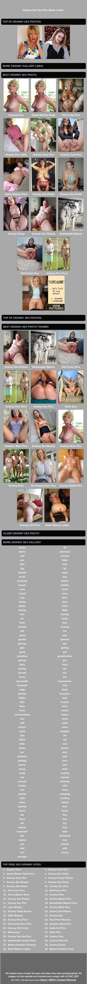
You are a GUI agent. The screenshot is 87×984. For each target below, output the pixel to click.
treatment (22, 831)
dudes (22, 606)
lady (64, 698)
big (22, 568)
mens (65, 718)
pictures (22, 756)
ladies (22, 698)
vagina (22, 840)
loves (22, 710)
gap (65, 635)
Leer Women (15, 907)
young (64, 852)
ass (22, 560)
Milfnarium (14, 932)
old (65, 739)
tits (22, 823)
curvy (65, 593)
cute (22, 597)
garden (22, 639)
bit (64, 568)
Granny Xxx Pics (17, 903)
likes (22, 706)
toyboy (22, 827)
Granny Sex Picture (19, 899)
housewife (22, 681)
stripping (65, 794)
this (65, 815)
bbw (22, 564)
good (22, 652)
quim (65, 769)
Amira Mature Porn (18, 894)
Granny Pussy (58, 944)
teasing (22, 806)
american (65, 551)
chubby (65, 585)
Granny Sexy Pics (17, 878)
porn (64, 760)
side (64, 785)
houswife (22, 685)
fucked (22, 627)
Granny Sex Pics (59, 886)
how (64, 685)
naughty (64, 731)
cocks (64, 589)
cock (22, 589)
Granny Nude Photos (20, 911)
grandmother (64, 656)
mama (64, 710)
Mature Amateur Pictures (22, 944)
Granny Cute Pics (58, 869)
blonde (22, 572)
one (65, 744)
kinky (65, 689)
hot (65, 677)
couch (22, 593)
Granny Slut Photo (17, 886)
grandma (22, 656)
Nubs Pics (55, 932)
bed (65, 564)
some (65, 790)
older (22, 744)
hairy (22, 664)
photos (65, 748)
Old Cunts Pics (16, 890)
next (22, 735)
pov (65, 764)
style (22, 798)
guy (65, 660)
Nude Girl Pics (58, 928)
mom (65, 727)
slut (22, 790)
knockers (65, 693)
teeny (65, 810)
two (22, 835)
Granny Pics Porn (18, 919)
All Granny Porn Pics (20, 924)
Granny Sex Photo (58, 882)
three (22, 819)
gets (22, 647)
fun (65, 631)
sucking (64, 798)
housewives (65, 681)
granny (22, 660)
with (64, 848)
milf (22, 723)
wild (22, 848)
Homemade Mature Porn (63, 903)
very (64, 840)
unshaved (64, 835)
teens (22, 810)
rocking (64, 773)
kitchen (22, 693)
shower (22, 781)
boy (65, 576)
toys (64, 827)
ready (22, 773)
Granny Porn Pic (59, 940)
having (22, 668)
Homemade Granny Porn (22, 940)
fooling (65, 614)
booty (22, 576)
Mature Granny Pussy (62, 949)
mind (65, 723)
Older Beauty (15, 915)
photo (22, 748)
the (22, 815)
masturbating (22, 714)
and (22, 556)
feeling (22, 610)
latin (22, 702)
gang (22, 635)
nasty (22, 731)
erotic (65, 606)
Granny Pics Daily (58, 873)
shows (22, 785)
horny (22, 677)
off (64, 735)
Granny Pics (56, 936)
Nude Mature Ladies (19, 949)
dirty (64, 597)
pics (64, 752)
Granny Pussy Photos (60, 878)
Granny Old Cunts (18, 928)
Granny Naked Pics (60, 899)
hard (64, 664)
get (65, 643)
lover (65, 706)
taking (64, 802)
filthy (65, 610)
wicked (65, 844)
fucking (65, 627)
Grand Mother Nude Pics (20, 873)
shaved (65, 777)
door (64, 602)
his (65, 673)
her (65, 668)
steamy (22, 794)
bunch (22, 585)
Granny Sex (56, 915)
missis (22, 727)
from (22, 622)
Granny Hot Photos (60, 911)
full (22, 631)
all (64, 547)
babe (65, 560)
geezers (64, 639)
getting (65, 647)
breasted (22, 581)
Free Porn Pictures (60, 919)
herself (22, 673)
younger (22, 856)
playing (22, 760)
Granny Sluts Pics (60, 907)
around (65, 556)
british (64, 581)
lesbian (65, 702)
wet (22, 844)
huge (22, 689)
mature (65, 714)
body (65, 572)
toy (65, 823)
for (22, 618)
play (64, 756)
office (22, 739)
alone (22, 551)
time (64, 819)
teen (64, 806)
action (22, 547)
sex (22, 777)
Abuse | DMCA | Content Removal (58, 980)
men (22, 718)
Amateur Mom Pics (60, 924)
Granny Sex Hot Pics (19, 936)
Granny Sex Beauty (17, 882)
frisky (65, 618)
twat (64, 831)
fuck (64, 622)
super (22, 802)
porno (22, 764)
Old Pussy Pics (58, 890)
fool (22, 614)
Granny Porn (14, 869)
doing (22, 602)
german (22, 643)
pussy (22, 769)
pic (22, 752)
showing (65, 781)
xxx (22, 852)
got (65, 652)
